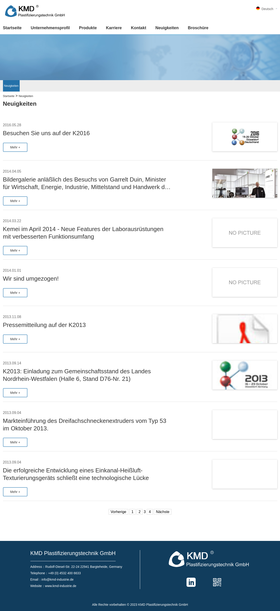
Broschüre (198, 28)
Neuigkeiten (167, 28)
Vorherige (118, 512)
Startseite (12, 28)
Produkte (88, 28)
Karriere (114, 28)
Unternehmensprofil (50, 28)
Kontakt (138, 28)
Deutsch (267, 9)
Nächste (162, 512)
